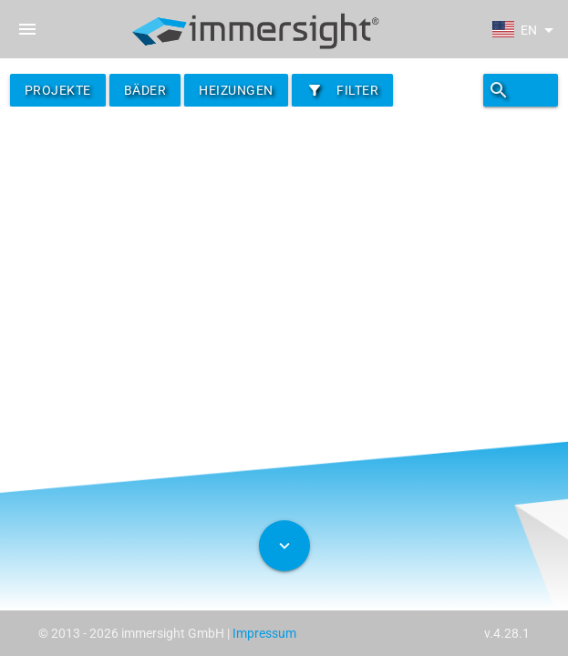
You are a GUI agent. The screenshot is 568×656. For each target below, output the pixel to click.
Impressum (264, 633)
